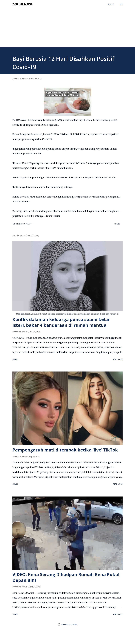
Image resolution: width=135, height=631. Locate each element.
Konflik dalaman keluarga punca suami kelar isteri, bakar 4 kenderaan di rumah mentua (61, 322)
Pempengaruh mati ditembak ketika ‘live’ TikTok (65, 450)
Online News (22, 4)
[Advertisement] (67, 29)
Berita (22, 224)
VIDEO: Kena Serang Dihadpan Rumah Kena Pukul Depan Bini (65, 577)
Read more (118, 359)
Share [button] (117, 224)
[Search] (111, 4)
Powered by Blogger (67, 624)
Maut (28, 224)
